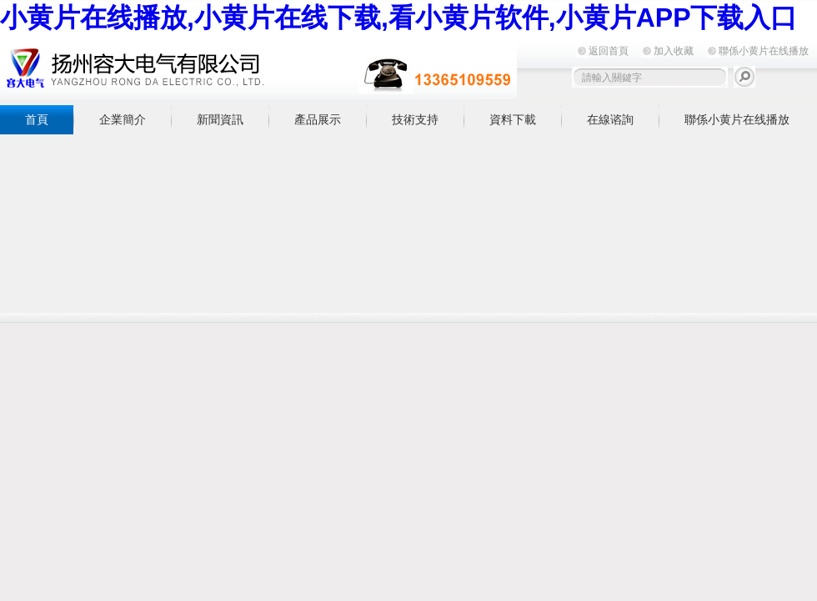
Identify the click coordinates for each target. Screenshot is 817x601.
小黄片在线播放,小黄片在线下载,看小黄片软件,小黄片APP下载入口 (398, 18)
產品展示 (317, 119)
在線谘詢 (610, 119)
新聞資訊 (220, 119)
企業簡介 (122, 119)
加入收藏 (674, 51)
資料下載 (512, 119)
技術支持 (415, 119)
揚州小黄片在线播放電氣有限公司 (258, 68)
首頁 (36, 119)
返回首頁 (609, 51)
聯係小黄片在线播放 (764, 51)
